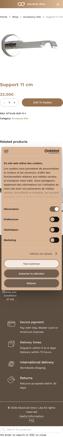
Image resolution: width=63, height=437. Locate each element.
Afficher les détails (41, 253)
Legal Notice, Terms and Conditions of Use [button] (10, 292)
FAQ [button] (31, 420)
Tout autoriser (31, 263)
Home (3, 16)
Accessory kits (32, 16)
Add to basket (42, 102)
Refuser (31, 283)
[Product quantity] (9, 102)
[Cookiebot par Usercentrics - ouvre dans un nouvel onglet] (45, 151)
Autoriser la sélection (31, 273)
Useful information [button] (31, 416)
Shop (15, 16)
